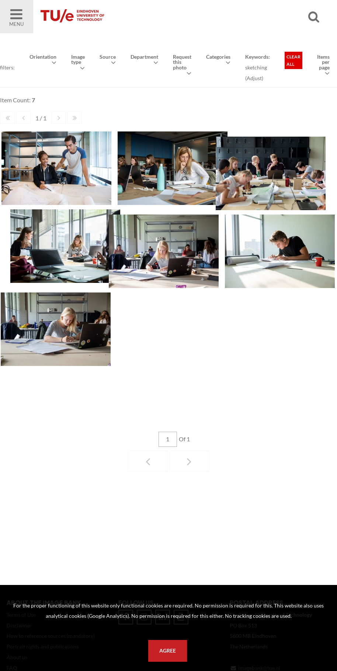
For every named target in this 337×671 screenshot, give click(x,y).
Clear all (293, 60)
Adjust (254, 78)
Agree (167, 651)
